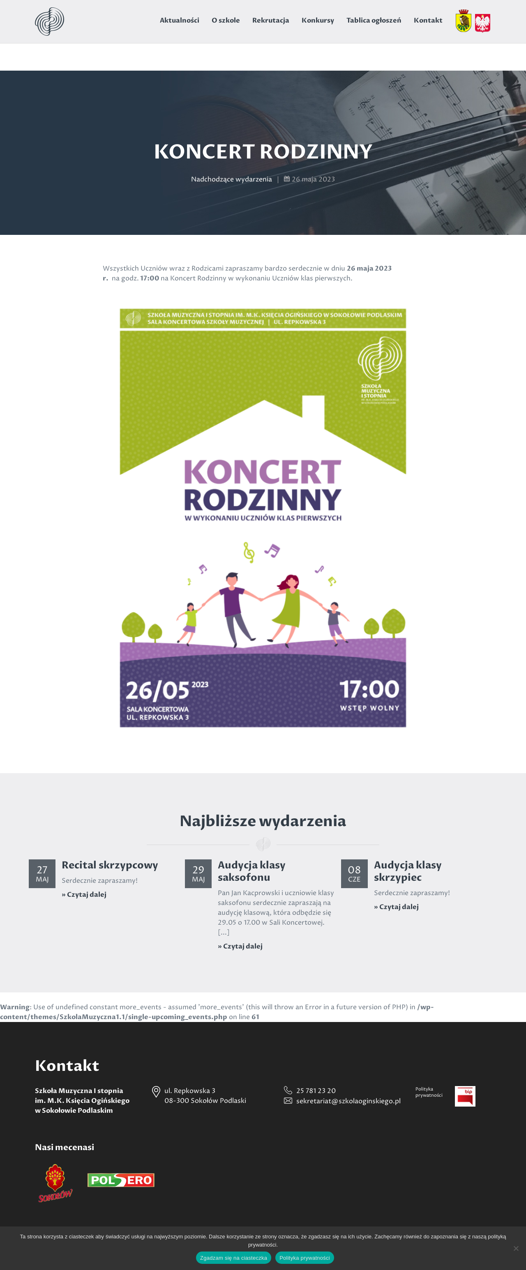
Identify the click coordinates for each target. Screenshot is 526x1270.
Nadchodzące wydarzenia (231, 179)
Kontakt (428, 20)
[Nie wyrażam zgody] (516, 1248)
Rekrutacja (270, 20)
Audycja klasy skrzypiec (408, 871)
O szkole (226, 20)
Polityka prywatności (304, 1258)
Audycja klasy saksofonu (252, 871)
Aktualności (179, 20)
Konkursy (318, 20)
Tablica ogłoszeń (373, 20)
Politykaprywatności (429, 1092)
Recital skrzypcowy (110, 865)
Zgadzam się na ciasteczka (233, 1258)
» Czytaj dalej (84, 894)
